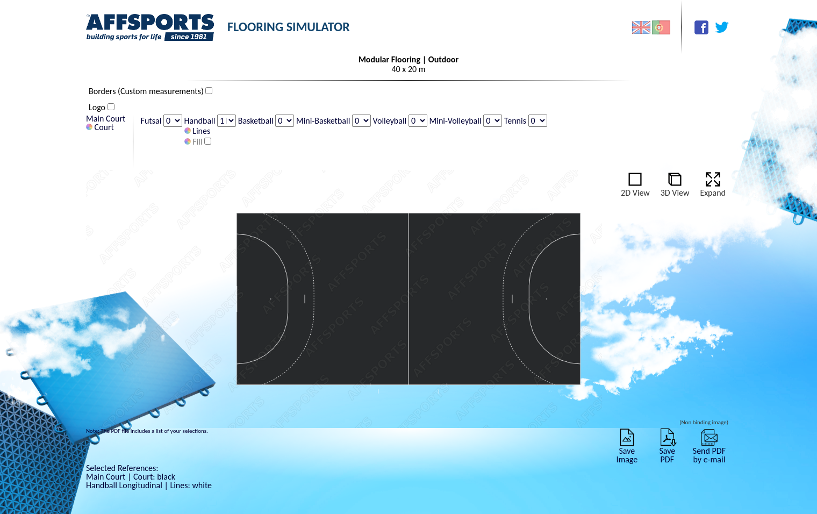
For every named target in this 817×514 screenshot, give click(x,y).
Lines (197, 131)
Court (100, 127)
